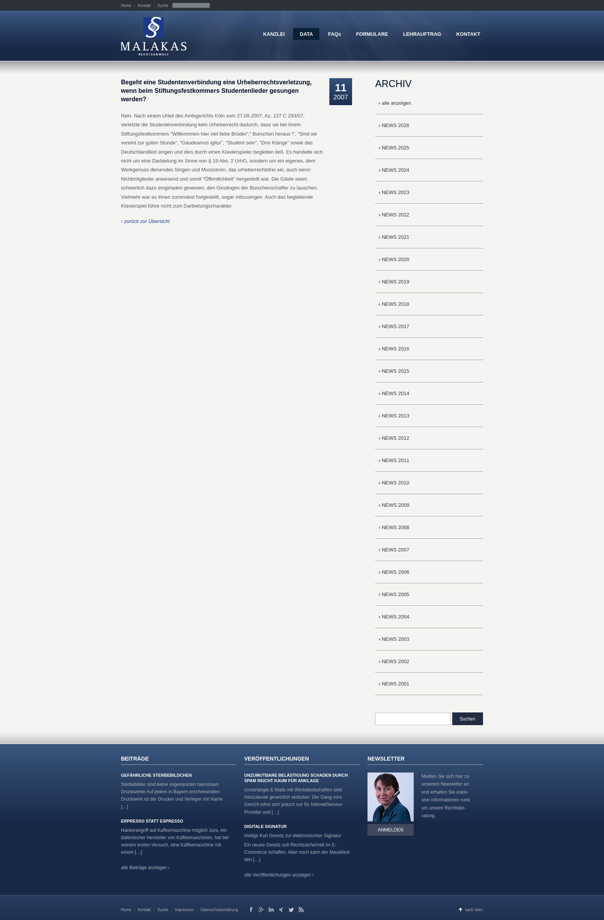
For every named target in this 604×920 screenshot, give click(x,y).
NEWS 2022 (394, 215)
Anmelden (391, 830)
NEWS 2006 (394, 572)
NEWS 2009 (394, 505)
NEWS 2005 (394, 594)
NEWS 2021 (394, 237)
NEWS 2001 (394, 684)
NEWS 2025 (394, 148)
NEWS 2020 (394, 259)
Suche (163, 5)
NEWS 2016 (394, 349)
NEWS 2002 (394, 661)
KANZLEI (274, 34)
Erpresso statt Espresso (152, 821)
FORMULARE (372, 34)
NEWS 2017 (394, 326)
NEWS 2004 (394, 617)
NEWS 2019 (394, 282)
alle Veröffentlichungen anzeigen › (279, 875)
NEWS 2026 (394, 125)
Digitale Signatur (265, 826)
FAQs (334, 34)
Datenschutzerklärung (219, 910)
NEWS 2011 (394, 460)
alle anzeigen (395, 103)
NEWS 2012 (394, 438)
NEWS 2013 (394, 416)
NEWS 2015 (394, 371)
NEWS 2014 (394, 393)
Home (126, 5)
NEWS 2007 (394, 550)
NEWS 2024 (394, 170)
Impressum (184, 910)
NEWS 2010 (394, 483)
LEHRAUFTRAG (422, 34)
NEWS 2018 (394, 304)
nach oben (474, 910)
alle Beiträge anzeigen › (145, 867)
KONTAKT (468, 34)
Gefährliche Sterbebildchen (156, 775)
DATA (306, 34)
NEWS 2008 (394, 527)
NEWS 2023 (394, 192)
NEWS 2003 (394, 639)
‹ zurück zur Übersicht (145, 221)
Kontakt (144, 5)
